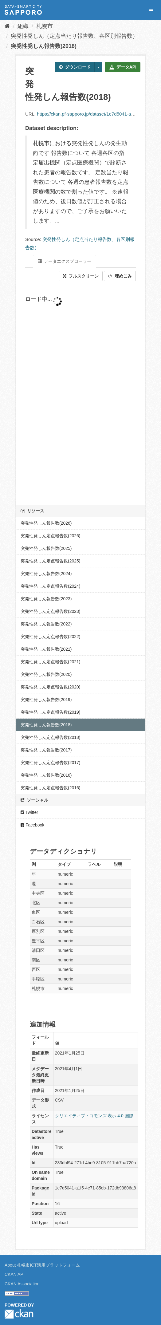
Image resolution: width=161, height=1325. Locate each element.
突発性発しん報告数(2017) (46, 749)
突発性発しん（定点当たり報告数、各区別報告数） (74, 36)
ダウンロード (75, 67)
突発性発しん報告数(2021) (46, 649)
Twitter (29, 812)
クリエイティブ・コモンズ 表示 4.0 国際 (94, 1115)
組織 (23, 26)
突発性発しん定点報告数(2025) (50, 560)
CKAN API (15, 1274)
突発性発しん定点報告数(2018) (50, 737)
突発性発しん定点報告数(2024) (50, 586)
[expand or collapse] (151, 9)
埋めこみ (120, 276)
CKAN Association (22, 1283)
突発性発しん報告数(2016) (46, 775)
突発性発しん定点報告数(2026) (50, 535)
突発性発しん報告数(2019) (46, 699)
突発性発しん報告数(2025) (46, 548)
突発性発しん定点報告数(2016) (50, 787)
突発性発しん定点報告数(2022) (50, 636)
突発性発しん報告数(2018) (44, 46)
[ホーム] (7, 26)
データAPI (122, 67)
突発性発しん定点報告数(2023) (50, 611)
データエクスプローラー (64, 261)
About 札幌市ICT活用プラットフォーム (42, 1265)
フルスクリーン (81, 276)
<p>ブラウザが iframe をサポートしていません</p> (80, 393)
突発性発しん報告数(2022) (46, 623)
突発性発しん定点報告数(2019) (50, 712)
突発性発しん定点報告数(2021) (50, 661)
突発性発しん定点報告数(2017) (50, 762)
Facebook (32, 824)
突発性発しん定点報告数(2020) (50, 686)
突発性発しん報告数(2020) (46, 674)
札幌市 (44, 26)
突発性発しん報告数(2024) (46, 573)
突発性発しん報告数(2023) (46, 598)
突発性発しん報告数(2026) (46, 523)
